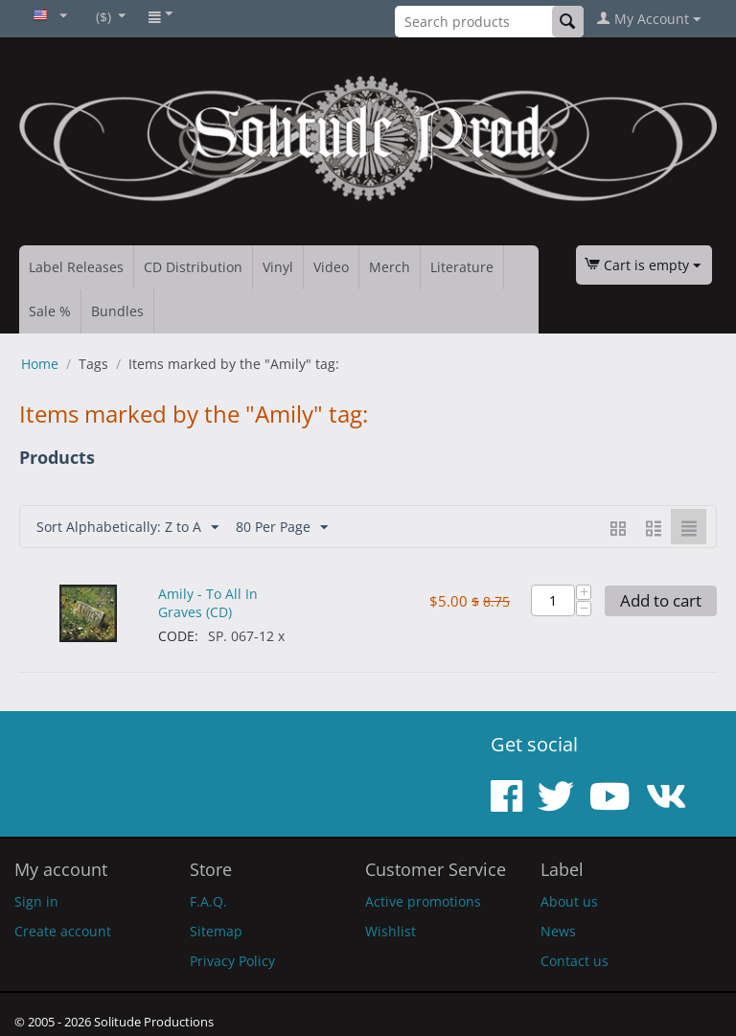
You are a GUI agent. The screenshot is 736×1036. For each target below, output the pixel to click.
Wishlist (390, 931)
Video (331, 267)
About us (569, 901)
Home (39, 364)
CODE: (178, 636)
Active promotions (423, 901)
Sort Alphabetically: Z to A (127, 528)
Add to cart (661, 600)
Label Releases (76, 267)
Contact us (574, 961)
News (558, 931)
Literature (462, 267)
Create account (62, 931)
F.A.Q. (208, 901)
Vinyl (278, 267)
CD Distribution (193, 267)
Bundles (117, 311)
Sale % (50, 311)
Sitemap (216, 931)
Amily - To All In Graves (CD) (208, 603)
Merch (389, 267)
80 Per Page (282, 528)
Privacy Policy (232, 961)
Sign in (36, 901)
